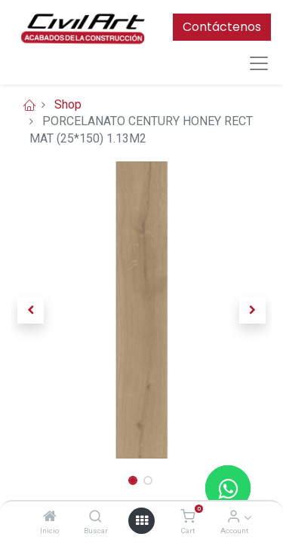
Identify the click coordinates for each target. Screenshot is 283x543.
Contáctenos (222, 26)
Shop (68, 104)
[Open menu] (142, 520)
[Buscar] (95, 517)
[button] (31, 310)
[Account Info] (233, 517)
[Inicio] (50, 517)
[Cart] (187, 517)
